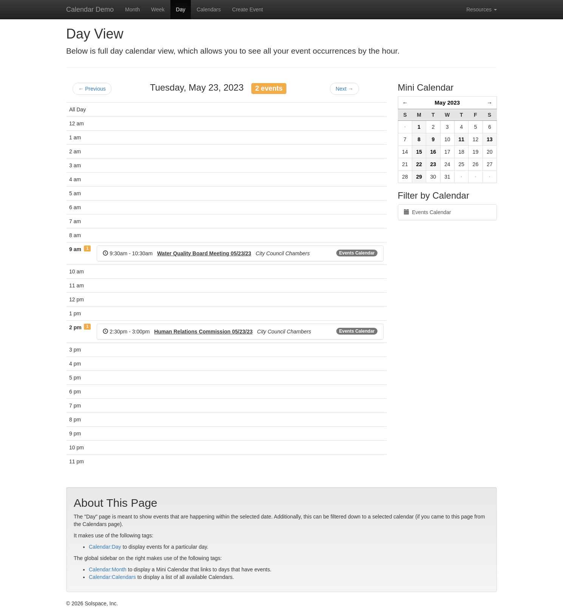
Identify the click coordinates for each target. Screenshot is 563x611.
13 (490, 139)
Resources (481, 9)
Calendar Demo (90, 9)
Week (158, 9)
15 (419, 152)
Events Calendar (356, 253)
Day (181, 9)
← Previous (91, 89)
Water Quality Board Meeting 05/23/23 (204, 253)
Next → (344, 89)
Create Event (247, 9)
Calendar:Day (105, 547)
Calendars (208, 9)
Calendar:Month (108, 569)
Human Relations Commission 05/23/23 (203, 332)
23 (433, 164)
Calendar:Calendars (112, 577)
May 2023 (447, 102)
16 (433, 152)
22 (419, 164)
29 (419, 177)
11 (461, 139)
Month (132, 9)
